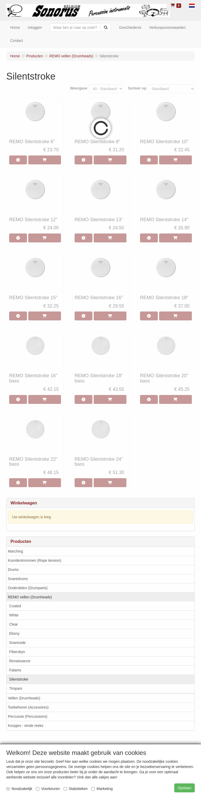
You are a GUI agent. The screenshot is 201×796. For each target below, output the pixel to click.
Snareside (17, 643)
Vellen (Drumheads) (24, 698)
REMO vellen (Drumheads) (30, 597)
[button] (192, 5)
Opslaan (184, 788)
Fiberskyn (17, 652)
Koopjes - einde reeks (25, 725)
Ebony (14, 633)
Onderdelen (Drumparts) (28, 588)
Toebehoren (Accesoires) (28, 707)
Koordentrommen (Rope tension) (34, 560)
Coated (15, 606)
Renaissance (19, 661)
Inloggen (35, 27)
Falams (15, 670)
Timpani (15, 688)
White (14, 615)
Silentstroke (18, 679)
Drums (13, 569)
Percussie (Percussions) (27, 716)
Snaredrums (18, 579)
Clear (13, 624)
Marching (15, 551)
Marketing (102, 789)
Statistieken (76, 789)
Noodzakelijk (19, 789)
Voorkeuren (48, 789)
